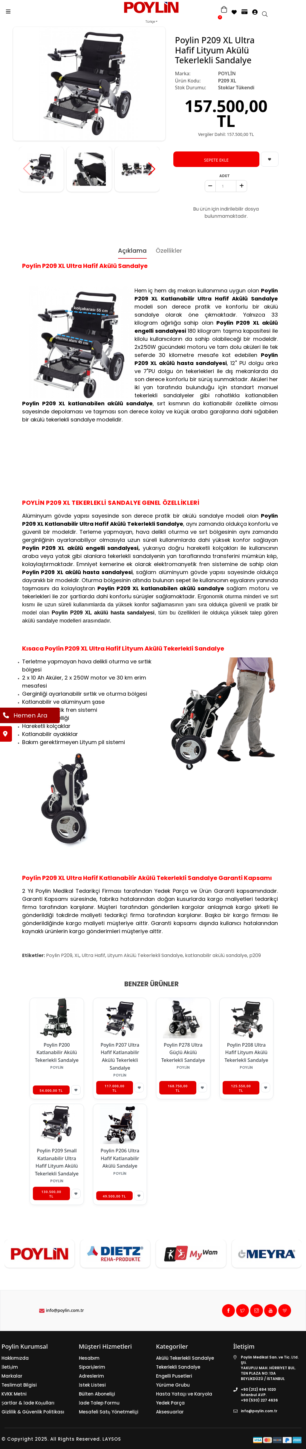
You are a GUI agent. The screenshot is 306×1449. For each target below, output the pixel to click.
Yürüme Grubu (173, 1385)
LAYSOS (111, 1439)
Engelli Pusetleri (174, 1376)
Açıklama (132, 250)
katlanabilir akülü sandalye (216, 955)
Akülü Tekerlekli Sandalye (185, 1358)
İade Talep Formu (99, 1403)
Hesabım (89, 1358)
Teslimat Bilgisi (19, 1385)
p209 (255, 955)
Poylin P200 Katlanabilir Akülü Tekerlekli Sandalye (57, 1052)
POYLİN (227, 73)
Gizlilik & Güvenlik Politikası (32, 1412)
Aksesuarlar (170, 1412)
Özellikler (169, 250)
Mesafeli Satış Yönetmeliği (108, 1412)
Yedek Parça (170, 1403)
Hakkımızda (15, 1358)
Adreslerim (91, 1376)
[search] (267, 14)
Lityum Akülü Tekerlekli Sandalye (145, 955)
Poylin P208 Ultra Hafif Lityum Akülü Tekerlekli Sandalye (246, 1052)
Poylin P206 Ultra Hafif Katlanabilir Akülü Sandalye (119, 1158)
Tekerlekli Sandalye (178, 1367)
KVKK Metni (14, 1394)
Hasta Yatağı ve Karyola (184, 1394)
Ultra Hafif (93, 955)
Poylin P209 (59, 955)
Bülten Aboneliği (97, 1394)
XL (76, 955)
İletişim (9, 1367)
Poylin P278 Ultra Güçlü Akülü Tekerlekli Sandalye (183, 1052)
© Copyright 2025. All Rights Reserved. (51, 1439)
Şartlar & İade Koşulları (27, 1403)
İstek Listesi (92, 1385)
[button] (151, 168)
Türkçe (150, 21)
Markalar (11, 1376)
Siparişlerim (92, 1367)
